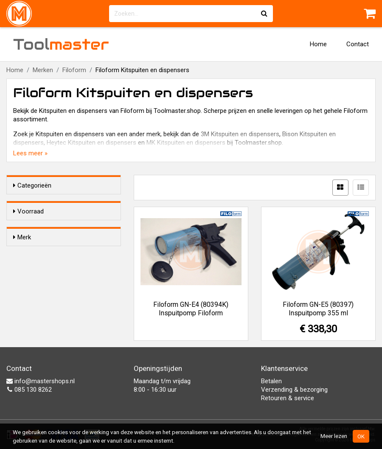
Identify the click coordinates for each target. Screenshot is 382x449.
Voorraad (28, 211)
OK (361, 436)
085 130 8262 (29, 389)
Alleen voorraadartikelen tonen (68, 227)
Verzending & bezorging (294, 389)
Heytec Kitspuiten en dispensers (91, 142)
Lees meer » (30, 153)
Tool (61, 44)
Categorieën (32, 185)
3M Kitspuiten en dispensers (240, 134)
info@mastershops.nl (40, 381)
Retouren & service (287, 398)
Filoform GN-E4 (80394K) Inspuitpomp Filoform (190, 308)
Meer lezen (333, 435)
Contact (357, 44)
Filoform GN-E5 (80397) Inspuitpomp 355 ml (318, 308)
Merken (43, 70)
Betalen (271, 381)
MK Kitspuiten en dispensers (185, 142)
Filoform (74, 70)
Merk (22, 252)
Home (318, 44)
